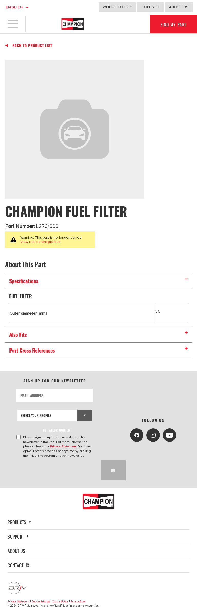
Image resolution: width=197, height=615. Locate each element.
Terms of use (78, 601)
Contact (150, 7)
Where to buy (117, 7)
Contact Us (18, 565)
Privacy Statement (63, 446)
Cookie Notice (60, 601)
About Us (16, 551)
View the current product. (40, 242)
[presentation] (55, 470)
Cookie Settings (41, 601)
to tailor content (57, 430)
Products (20, 522)
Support (19, 536)
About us (179, 7)
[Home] (73, 24)
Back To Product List (32, 45)
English (14, 7)
